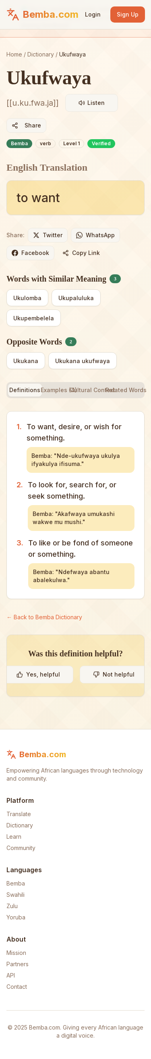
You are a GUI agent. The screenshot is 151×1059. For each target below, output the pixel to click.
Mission (16, 952)
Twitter (47, 235)
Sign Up (128, 14)
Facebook (30, 252)
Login (93, 14)
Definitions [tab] (24, 389)
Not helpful (113, 674)
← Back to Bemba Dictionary (44, 617)
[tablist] (75, 390)
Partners (17, 964)
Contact (16, 986)
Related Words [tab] (126, 389)
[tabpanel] (75, 505)
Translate (18, 813)
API (10, 975)
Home (14, 54)
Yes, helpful (38, 674)
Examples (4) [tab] (59, 389)
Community (20, 847)
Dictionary (40, 54)
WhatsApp (95, 235)
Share (26, 125)
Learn (13, 836)
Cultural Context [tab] (93, 389)
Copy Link (81, 252)
